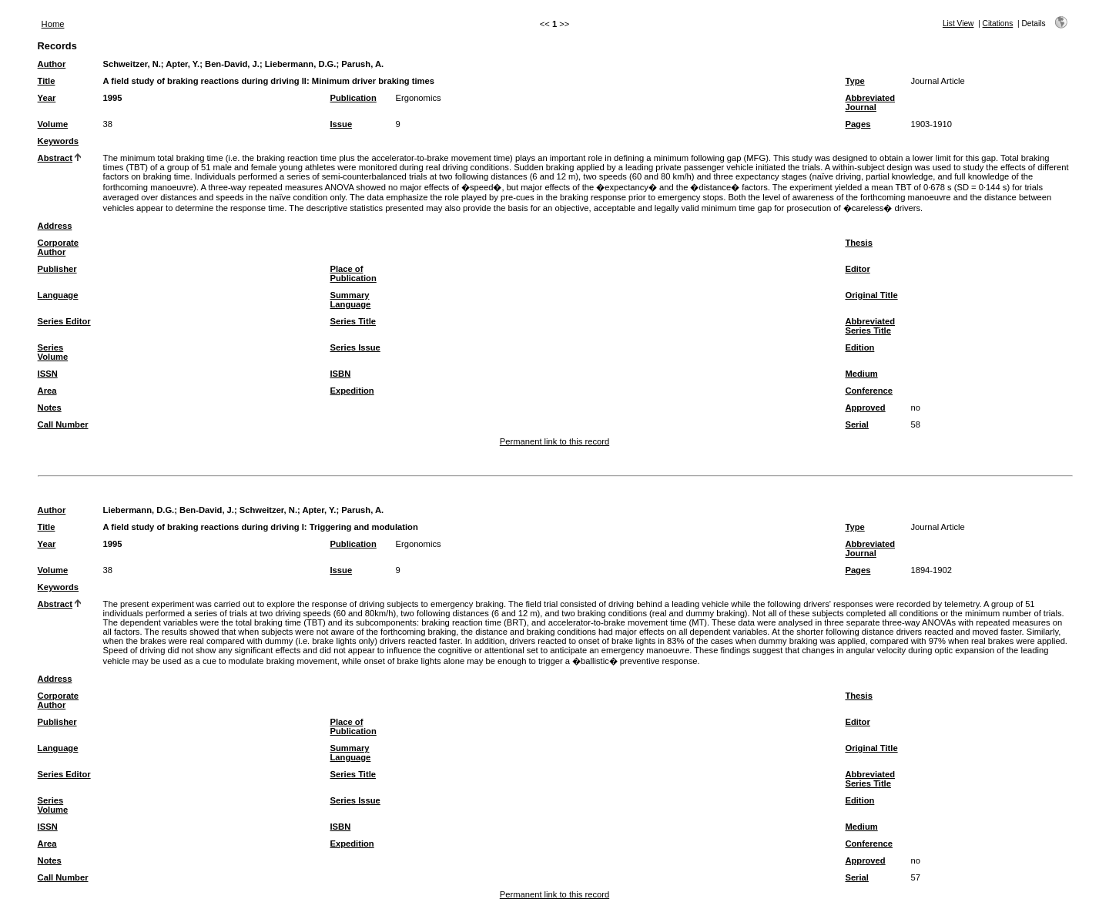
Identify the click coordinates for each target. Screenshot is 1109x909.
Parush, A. (362, 64)
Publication (353, 97)
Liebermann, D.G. (301, 64)
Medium (861, 373)
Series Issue (355, 347)
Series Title (353, 321)
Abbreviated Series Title (870, 326)
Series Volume (53, 352)
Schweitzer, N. (132, 64)
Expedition (352, 390)
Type (854, 81)
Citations (998, 23)
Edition (859, 347)
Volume (53, 124)
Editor (857, 268)
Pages (857, 124)
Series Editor (64, 321)
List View (958, 23)
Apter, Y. (182, 64)
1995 (112, 97)
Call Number (63, 424)
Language (58, 295)
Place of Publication (353, 273)
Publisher (57, 268)
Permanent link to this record (554, 441)
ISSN (48, 373)
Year (47, 97)
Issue (341, 124)
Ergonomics (418, 97)
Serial (856, 424)
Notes (50, 407)
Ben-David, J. (232, 64)
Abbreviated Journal (870, 102)
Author (52, 64)
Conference (869, 390)
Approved (865, 407)
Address (55, 225)
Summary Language (350, 299)
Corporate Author (58, 247)
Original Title (871, 295)
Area (47, 390)
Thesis (858, 242)
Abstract (55, 158)
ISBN (340, 373)
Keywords (58, 141)
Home (53, 24)
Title (46, 81)
